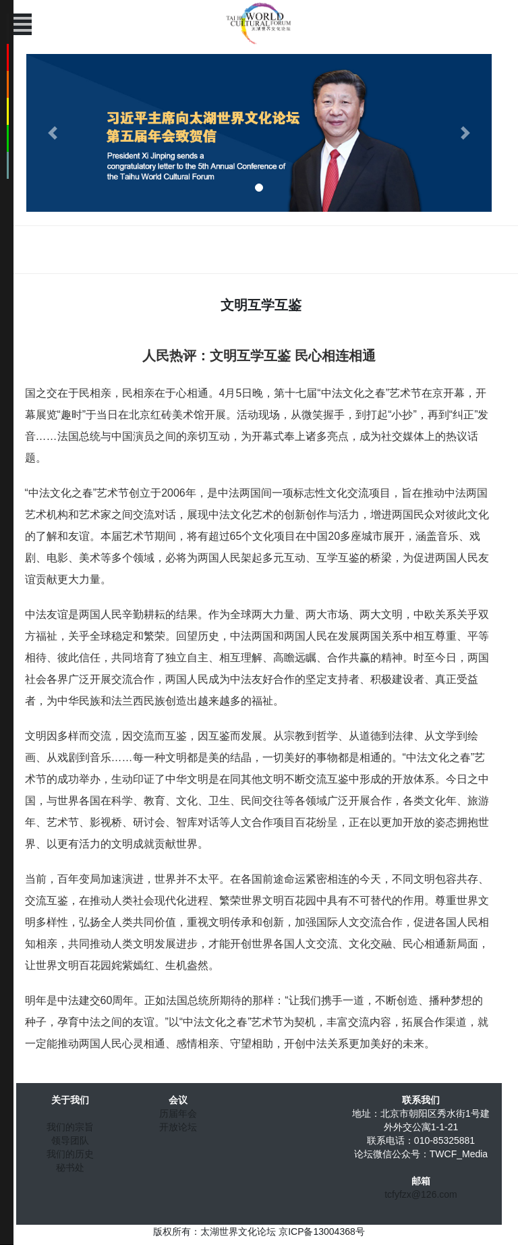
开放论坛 (178, 1127)
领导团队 (70, 1140)
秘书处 (70, 1167)
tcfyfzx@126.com (420, 1194)
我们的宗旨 (70, 1127)
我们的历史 (70, 1154)
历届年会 (178, 1113)
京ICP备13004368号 (322, 1231)
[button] (52, 133)
